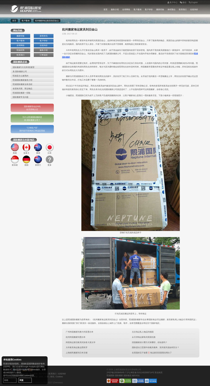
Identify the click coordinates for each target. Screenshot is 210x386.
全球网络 (126, 9)
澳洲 (38, 148)
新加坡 (15, 160)
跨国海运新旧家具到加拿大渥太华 (80, 342)
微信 (182, 2)
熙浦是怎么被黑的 (20, 76)
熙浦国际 (111, 375)
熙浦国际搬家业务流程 (22, 84)
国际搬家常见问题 (20, 97)
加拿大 (26, 148)
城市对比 (136, 375)
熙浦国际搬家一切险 (21, 93)
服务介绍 (115, 9)
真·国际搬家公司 (20, 71)
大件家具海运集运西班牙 (76, 347)
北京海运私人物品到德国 (143, 332)
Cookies (59, 377)
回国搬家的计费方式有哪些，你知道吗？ (149, 342)
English (193, 2)
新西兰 (38, 160)
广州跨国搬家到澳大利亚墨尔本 (79, 332)
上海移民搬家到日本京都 (76, 353)
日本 (49, 148)
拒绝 (6, 380)
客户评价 (149, 9)
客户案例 (137, 9)
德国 (26, 160)
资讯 (52, 377)
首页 (105, 9)
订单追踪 (44, 55)
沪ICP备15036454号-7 (116, 372)
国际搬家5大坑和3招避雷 (23, 67)
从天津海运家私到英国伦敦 (144, 337)
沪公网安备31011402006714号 (140, 372)
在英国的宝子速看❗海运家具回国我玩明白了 (152, 353)
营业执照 (158, 372)
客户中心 (172, 2)
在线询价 (194, 9)
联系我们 (183, 9)
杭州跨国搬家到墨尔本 (75, 337)
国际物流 (127, 375)
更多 (49, 160)
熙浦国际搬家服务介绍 (22, 80)
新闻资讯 (44, 36)
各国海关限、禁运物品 (22, 88)
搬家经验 (160, 9)
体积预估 (171, 9)
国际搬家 (119, 375)
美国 (15, 148)
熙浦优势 (20, 50)
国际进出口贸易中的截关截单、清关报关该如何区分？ (155, 347)
